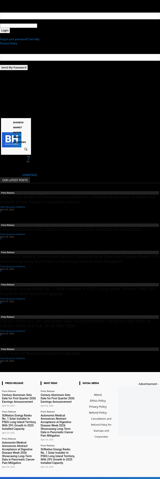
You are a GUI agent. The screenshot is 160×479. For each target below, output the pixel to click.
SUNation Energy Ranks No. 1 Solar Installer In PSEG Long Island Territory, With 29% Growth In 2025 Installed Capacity (19, 416)
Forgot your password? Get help (19, 39)
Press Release (7, 192)
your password (46, 25)
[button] (26, 149)
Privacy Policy (8, 43)
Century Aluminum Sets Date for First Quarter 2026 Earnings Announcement (71, 229)
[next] (28, 159)
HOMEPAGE (29, 175)
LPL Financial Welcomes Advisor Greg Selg (40, 353)
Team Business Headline (12, 206)
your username (9, 21)
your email (6, 62)
